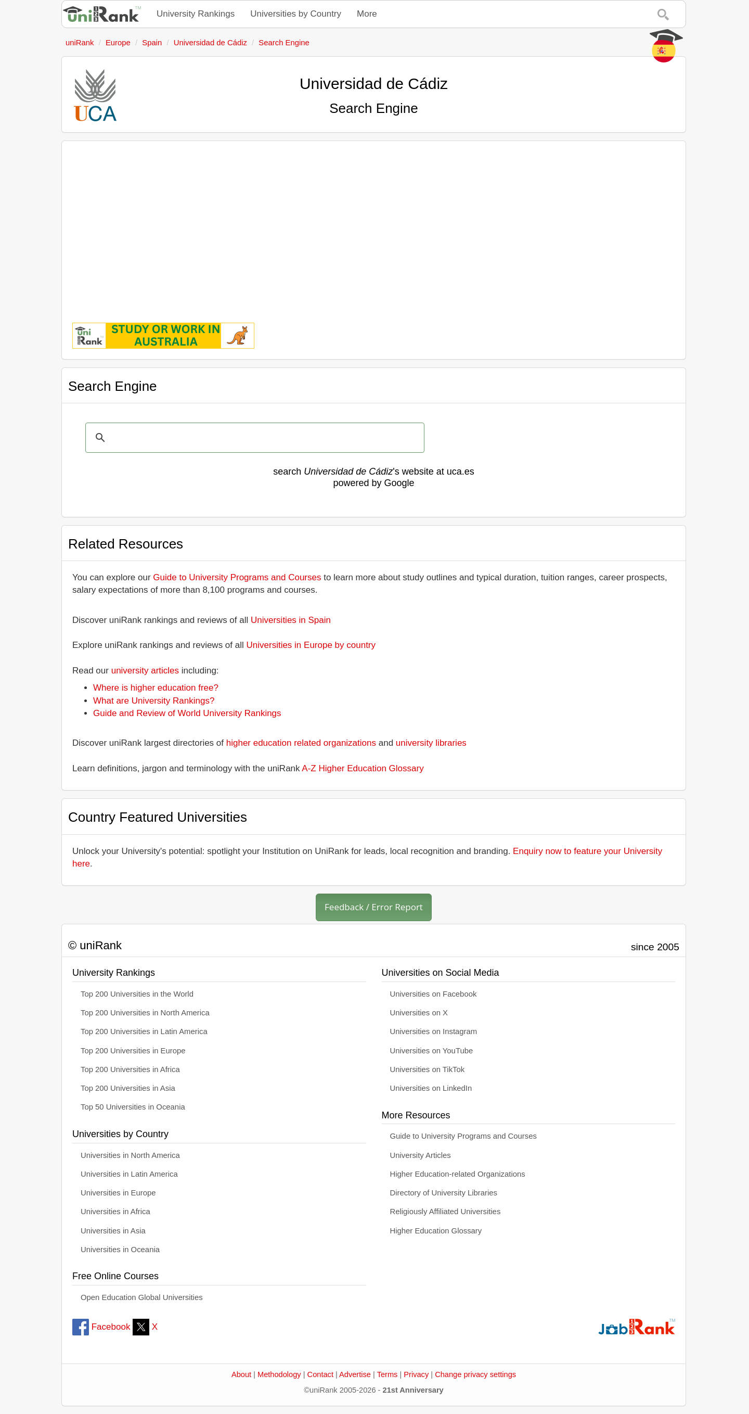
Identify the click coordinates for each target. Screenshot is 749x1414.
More (367, 14)
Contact (320, 1374)
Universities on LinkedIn (431, 1088)
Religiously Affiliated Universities (445, 1211)
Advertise (355, 1374)
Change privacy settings (475, 1374)
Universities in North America (130, 1155)
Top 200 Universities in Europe (133, 1051)
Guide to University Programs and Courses (237, 577)
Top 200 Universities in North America (145, 1013)
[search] (253, 437)
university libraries (431, 743)
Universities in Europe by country (311, 645)
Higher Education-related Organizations (457, 1174)
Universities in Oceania (120, 1249)
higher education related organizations (301, 743)
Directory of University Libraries (443, 1193)
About (241, 1374)
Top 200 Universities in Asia (128, 1088)
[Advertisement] (373, 224)
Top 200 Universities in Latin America (144, 1031)
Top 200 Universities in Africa (130, 1069)
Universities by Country (295, 14)
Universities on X (419, 1013)
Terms (387, 1374)
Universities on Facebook (433, 994)
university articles (145, 671)
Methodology (279, 1374)
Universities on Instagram (433, 1031)
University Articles (420, 1155)
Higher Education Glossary (436, 1231)
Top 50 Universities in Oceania (133, 1107)
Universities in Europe (118, 1193)
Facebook (101, 1327)
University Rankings (196, 14)
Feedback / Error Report (374, 907)
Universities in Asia (113, 1231)
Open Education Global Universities (142, 1297)
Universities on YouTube (431, 1051)
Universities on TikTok (427, 1069)
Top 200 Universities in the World (137, 994)
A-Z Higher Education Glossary (362, 768)
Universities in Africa (115, 1211)
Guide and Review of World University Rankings (187, 713)
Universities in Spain (291, 620)
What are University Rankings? (153, 701)
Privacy (416, 1374)
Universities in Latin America (129, 1174)
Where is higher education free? (155, 688)
